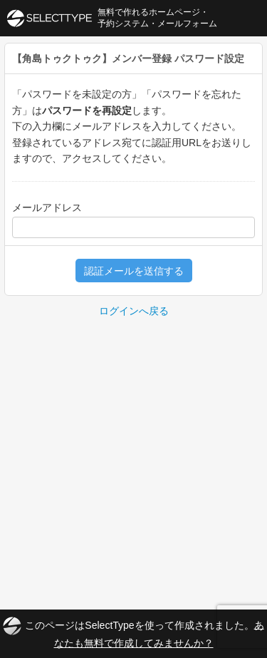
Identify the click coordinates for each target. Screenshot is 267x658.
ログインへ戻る (134, 311)
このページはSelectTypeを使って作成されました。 (133, 633)
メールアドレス (47, 207)
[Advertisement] (133, 460)
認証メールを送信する (134, 271)
